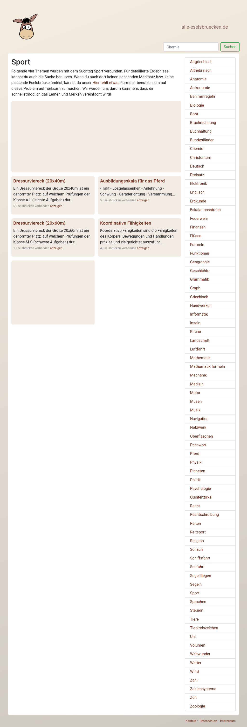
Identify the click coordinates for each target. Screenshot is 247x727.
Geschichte (199, 270)
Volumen (197, 645)
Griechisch (199, 297)
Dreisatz (197, 175)
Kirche (195, 331)
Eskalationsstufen (205, 210)
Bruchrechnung (203, 122)
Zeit (193, 697)
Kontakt (191, 721)
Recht (195, 506)
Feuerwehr (199, 218)
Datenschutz (208, 721)
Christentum (200, 157)
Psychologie (200, 488)
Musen (196, 401)
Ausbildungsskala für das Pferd (132, 181)
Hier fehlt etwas (105, 82)
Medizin (197, 384)
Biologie (197, 105)
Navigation (199, 418)
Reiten (195, 523)
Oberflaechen (201, 436)
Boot (194, 114)
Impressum (228, 721)
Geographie (200, 262)
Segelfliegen (200, 575)
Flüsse (195, 236)
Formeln (197, 244)
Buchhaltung (201, 131)
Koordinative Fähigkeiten (125, 223)
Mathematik (200, 358)
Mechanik (198, 375)
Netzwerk (198, 427)
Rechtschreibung (204, 514)
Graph (195, 288)
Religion (197, 541)
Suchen (230, 47)
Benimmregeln (202, 96)
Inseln (195, 323)
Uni (193, 636)
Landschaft (199, 340)
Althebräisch (201, 70)
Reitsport (198, 532)
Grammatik (199, 279)
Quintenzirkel (201, 497)
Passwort (198, 445)
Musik (195, 410)
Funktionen (199, 253)
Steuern (196, 610)
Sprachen (198, 601)
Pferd (194, 453)
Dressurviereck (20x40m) (39, 181)
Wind (194, 671)
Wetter (195, 663)
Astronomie (200, 87)
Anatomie (198, 79)
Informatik (199, 314)
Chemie (196, 148)
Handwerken (201, 305)
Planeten (197, 471)
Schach (196, 549)
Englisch (197, 192)
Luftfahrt (197, 349)
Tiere (194, 619)
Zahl (194, 680)
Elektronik (198, 183)
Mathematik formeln (207, 366)
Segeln (196, 584)
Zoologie (197, 706)
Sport (194, 593)
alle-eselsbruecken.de (205, 27)
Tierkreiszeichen (204, 628)
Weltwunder (200, 654)
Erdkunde (198, 201)
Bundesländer (202, 140)
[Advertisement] (96, 136)
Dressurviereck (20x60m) (39, 223)
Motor (195, 392)
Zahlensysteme (203, 689)
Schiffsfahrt (200, 558)
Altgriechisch (201, 61)
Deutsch (197, 166)
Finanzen (198, 227)
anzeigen (56, 206)
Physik (195, 462)
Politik (195, 480)
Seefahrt (197, 567)
